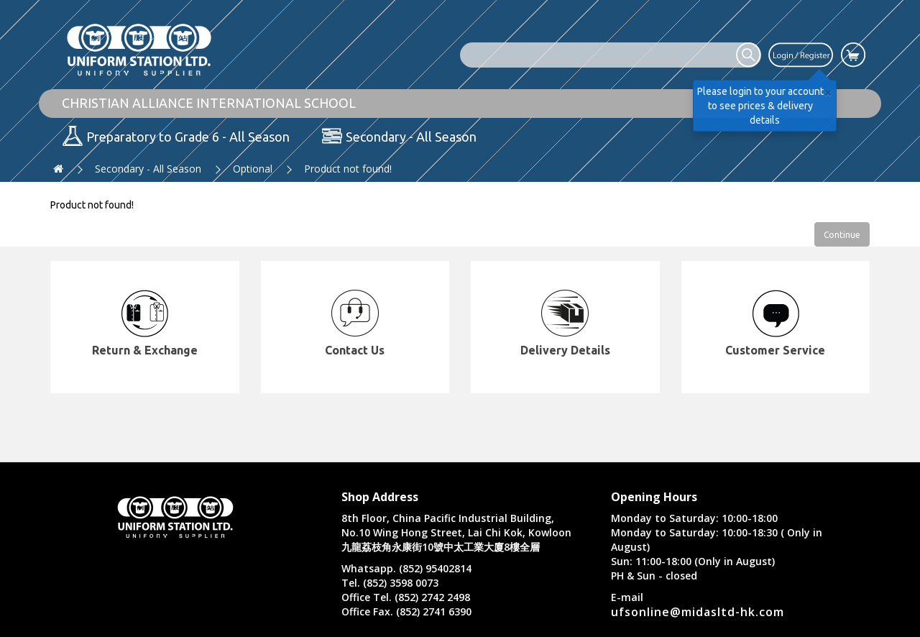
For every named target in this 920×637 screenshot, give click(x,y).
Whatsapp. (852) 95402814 (406, 568)
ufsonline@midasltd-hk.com (697, 612)
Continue (842, 234)
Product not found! (348, 168)
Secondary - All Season (148, 168)
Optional (252, 168)
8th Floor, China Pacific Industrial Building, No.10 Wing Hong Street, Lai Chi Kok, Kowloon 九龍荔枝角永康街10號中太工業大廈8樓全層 (456, 532)
